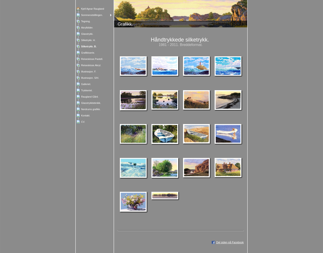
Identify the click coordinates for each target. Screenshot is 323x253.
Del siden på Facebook (230, 242)
